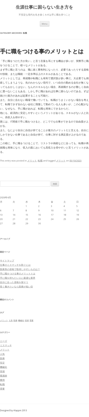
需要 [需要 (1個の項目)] (31, 320)
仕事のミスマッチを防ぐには (15, 265)
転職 (40, 160)
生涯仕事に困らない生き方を (44, 7)
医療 (2, 358)
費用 (2, 380)
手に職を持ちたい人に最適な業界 (17, 278)
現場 (2, 371)
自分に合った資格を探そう (14, 282)
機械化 (3, 367)
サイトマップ (7, 260)
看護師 (3, 375)
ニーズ (3, 341)
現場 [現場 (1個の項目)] (27, 320)
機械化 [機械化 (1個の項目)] (21, 320)
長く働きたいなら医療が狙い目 (16, 286)
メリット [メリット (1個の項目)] (4, 320)
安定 (2, 362)
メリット (32, 160)
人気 (2, 354)
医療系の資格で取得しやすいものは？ (20, 269)
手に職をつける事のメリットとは (42, 51)
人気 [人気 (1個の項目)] (11, 320)
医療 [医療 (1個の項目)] (15, 320)
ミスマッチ (6, 345)
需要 (2, 388)
